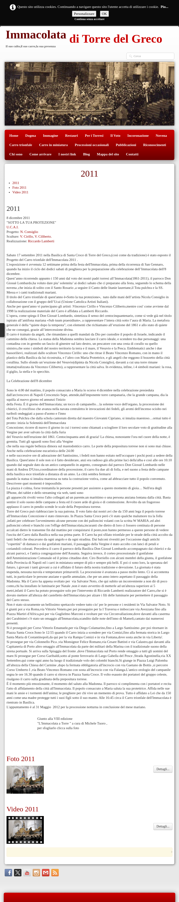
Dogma (30, 135)
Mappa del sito (108, 154)
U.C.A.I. (13, 227)
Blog (86, 154)
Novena (161, 135)
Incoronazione (138, 135)
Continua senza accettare (89, 19)
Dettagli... (162, 752)
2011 (15, 183)
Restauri (71, 135)
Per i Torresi (94, 135)
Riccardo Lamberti (41, 241)
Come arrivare (40, 154)
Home (13, 135)
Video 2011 (20, 192)
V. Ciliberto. (43, 236)
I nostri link (67, 154)
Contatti (132, 154)
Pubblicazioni (126, 145)
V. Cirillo (26, 236)
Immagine (50, 135)
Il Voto (115, 135)
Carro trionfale (20, 145)
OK (104, 14)
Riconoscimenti (154, 145)
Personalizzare (84, 14)
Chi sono (15, 154)
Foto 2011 (19, 187)
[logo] (83, 39)
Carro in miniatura (53, 145)
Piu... (164, 7)
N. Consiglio (29, 232)
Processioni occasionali (92, 145)
